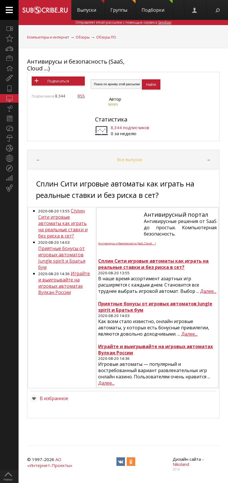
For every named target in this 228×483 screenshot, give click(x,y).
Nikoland (181, 464)
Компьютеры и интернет (48, 37)
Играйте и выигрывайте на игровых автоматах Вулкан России (64, 282)
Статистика (111, 119)
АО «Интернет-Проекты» (49, 462)
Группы (123, 6)
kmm (113, 104)
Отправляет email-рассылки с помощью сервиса (123, 22)
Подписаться (58, 81)
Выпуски (90, 6)
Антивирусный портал (176, 214)
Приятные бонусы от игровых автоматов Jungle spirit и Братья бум (61, 257)
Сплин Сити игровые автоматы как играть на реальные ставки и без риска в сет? (63, 223)
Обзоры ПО (106, 37)
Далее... (208, 291)
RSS (81, 96)
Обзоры (83, 37)
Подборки (157, 6)
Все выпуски (129, 159)
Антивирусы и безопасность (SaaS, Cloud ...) (75, 65)
